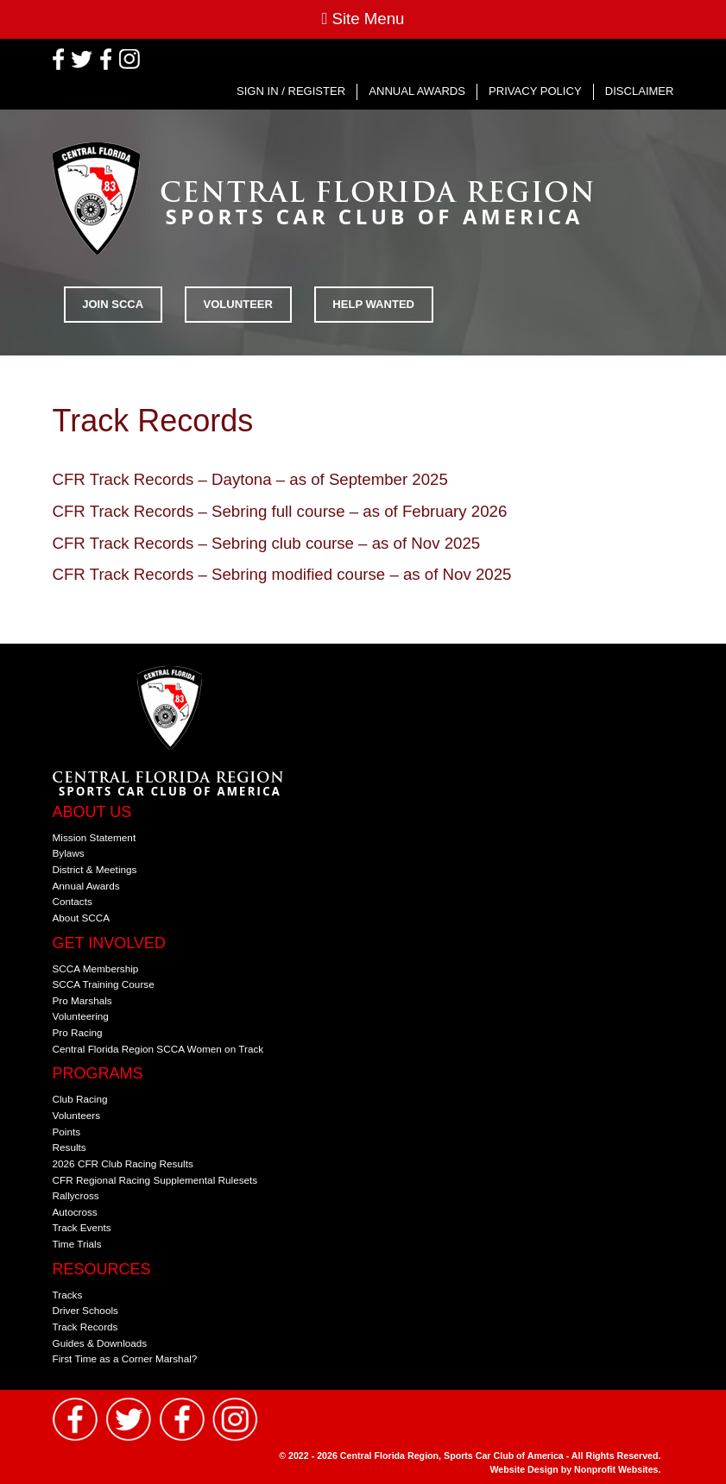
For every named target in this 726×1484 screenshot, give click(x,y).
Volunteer (238, 304)
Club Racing (80, 1098)
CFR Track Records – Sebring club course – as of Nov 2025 (267, 543)
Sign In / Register (291, 91)
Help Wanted (373, 304)
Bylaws (69, 852)
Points (67, 1131)
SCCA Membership (96, 968)
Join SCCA (112, 304)
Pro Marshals (82, 1000)
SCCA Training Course (104, 984)
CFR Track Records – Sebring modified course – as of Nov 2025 (282, 574)
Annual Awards (417, 91)
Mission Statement (94, 837)
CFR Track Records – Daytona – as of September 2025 (250, 479)
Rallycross (76, 1195)
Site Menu (362, 18)
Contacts (72, 901)
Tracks (68, 1294)
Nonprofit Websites (616, 1469)
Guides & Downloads (100, 1343)
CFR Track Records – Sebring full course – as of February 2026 (280, 511)
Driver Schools (85, 1310)
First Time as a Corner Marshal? (125, 1358)
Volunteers (77, 1115)
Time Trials (77, 1243)
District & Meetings (95, 869)
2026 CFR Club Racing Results (123, 1163)
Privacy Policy (535, 91)
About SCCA (81, 917)
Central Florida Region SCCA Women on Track (158, 1048)
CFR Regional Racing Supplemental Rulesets (155, 1179)
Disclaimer (639, 91)
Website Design (525, 1469)
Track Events (82, 1227)
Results (69, 1147)
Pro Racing (78, 1032)
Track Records (85, 1326)
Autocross (75, 1211)
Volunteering (81, 1016)
